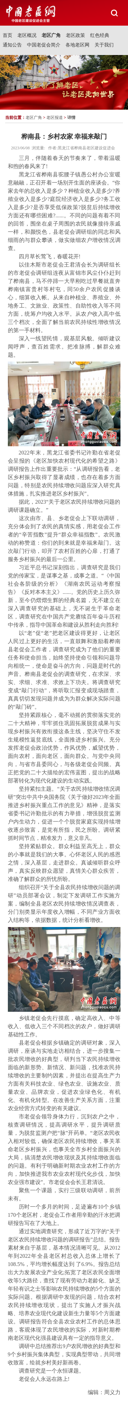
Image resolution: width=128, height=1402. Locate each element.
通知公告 (12, 44)
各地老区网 (77, 44)
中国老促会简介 (43, 44)
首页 (7, 35)
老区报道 (54, 117)
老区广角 (51, 35)
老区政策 (75, 35)
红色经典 (99, 35)
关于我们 (104, 44)
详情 (71, 117)
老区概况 (27, 35)
